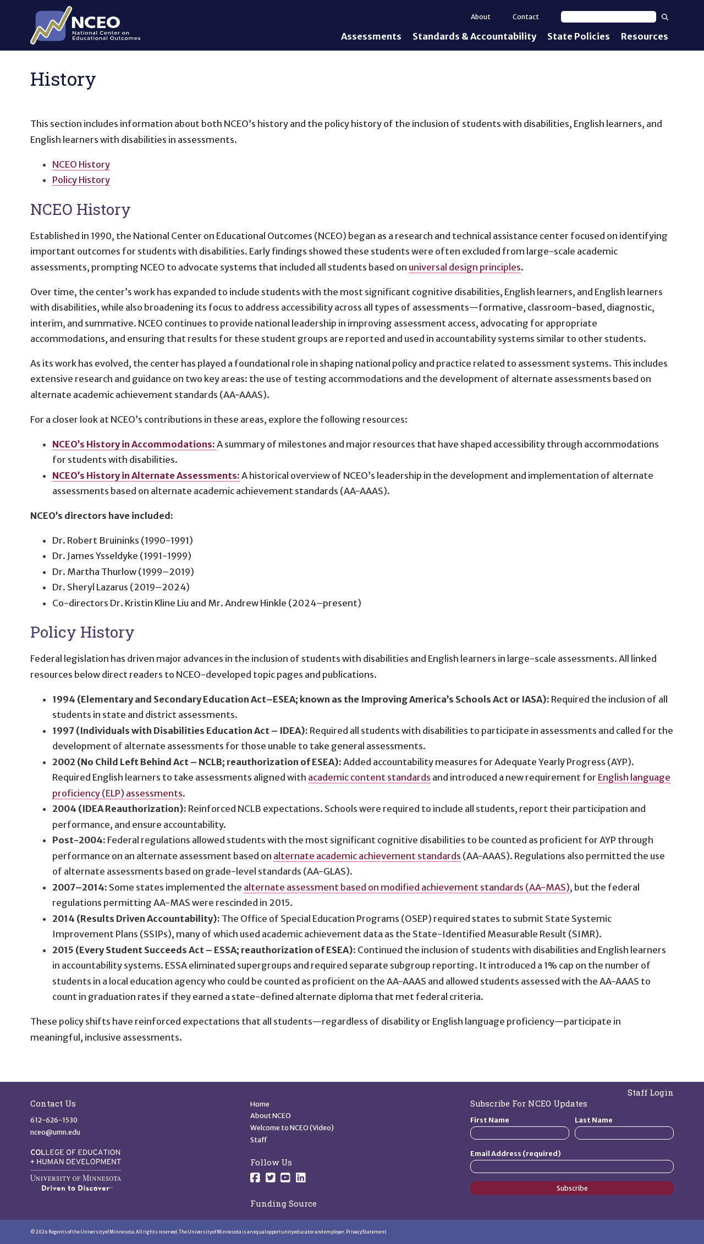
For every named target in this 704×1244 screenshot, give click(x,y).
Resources (644, 36)
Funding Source (283, 1203)
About (481, 17)
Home (260, 1104)
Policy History (81, 179)
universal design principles (465, 267)
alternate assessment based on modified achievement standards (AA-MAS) (407, 887)
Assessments (371, 36)
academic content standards (369, 777)
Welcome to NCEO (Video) (292, 1128)
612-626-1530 (54, 1120)
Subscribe (572, 1188)
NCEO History (81, 164)
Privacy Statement (366, 1232)
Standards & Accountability (474, 36)
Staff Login (651, 1092)
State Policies (578, 36)
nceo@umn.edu (55, 1132)
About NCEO (270, 1116)
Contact (526, 17)
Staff (258, 1140)
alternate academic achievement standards (367, 855)
